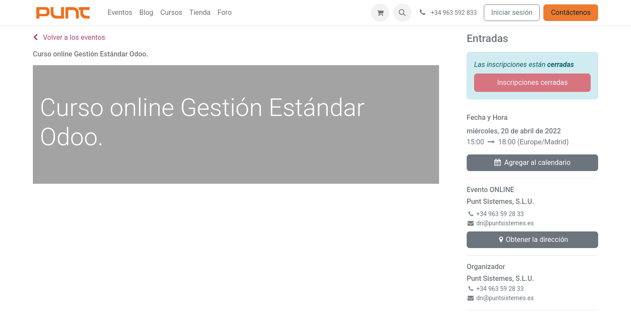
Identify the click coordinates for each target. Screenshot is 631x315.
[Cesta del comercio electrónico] (380, 13)
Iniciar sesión (511, 12)
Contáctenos (571, 12)
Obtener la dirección (532, 239)
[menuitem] (119, 12)
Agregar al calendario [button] (532, 162)
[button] (402, 13)
